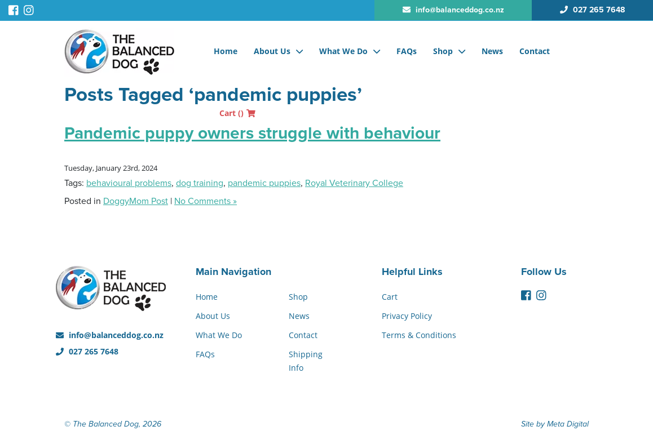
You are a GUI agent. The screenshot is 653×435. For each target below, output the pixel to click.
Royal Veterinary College (354, 183)
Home (225, 51)
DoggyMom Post (135, 201)
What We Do (343, 51)
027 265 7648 (87, 351)
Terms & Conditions (419, 335)
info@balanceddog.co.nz (110, 335)
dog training (199, 183)
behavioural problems (128, 183)
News (492, 51)
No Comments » (205, 201)
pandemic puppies (264, 183)
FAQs (406, 51)
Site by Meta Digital (555, 424)
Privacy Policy (407, 315)
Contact (534, 51)
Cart (237, 113)
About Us (272, 51)
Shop (443, 51)
